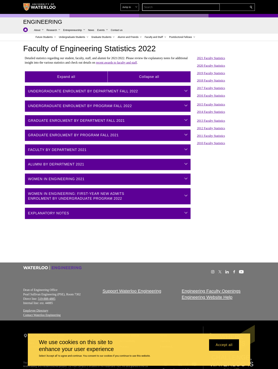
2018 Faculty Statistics (211, 80)
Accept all (224, 345)
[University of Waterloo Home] (39, 7)
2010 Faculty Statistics (211, 143)
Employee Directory (35, 310)
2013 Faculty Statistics (211, 120)
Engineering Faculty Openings (211, 290)
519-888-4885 (46, 298)
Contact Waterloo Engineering (42, 315)
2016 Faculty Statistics (211, 95)
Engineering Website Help (207, 297)
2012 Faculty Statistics (211, 128)
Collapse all (149, 76)
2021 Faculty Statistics (211, 58)
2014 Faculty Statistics (211, 111)
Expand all (66, 76)
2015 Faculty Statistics (211, 104)
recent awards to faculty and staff (116, 62)
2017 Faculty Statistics (211, 88)
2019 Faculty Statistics (211, 73)
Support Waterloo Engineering (132, 290)
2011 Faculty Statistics (211, 135)
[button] (223, 7)
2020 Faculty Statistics (211, 65)
